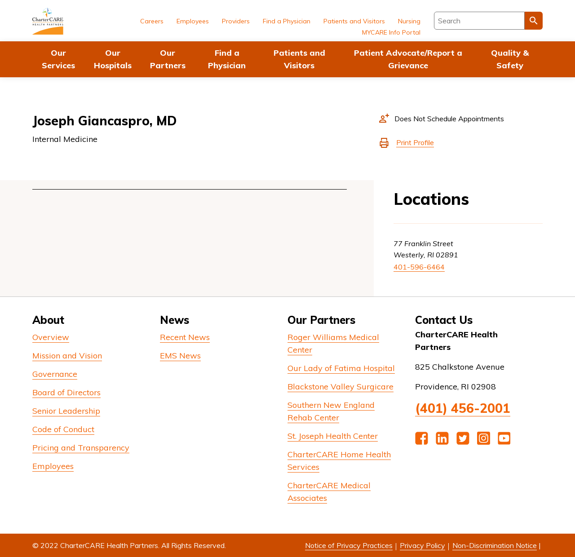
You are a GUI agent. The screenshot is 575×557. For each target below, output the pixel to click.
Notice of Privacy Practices (349, 545)
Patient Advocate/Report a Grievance (408, 59)
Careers (152, 21)
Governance (54, 374)
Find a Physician (227, 59)
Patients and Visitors (299, 59)
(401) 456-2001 (462, 408)
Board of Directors (66, 392)
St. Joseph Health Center (333, 436)
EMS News (180, 355)
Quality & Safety (510, 59)
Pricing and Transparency (80, 447)
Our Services (58, 59)
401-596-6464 (419, 266)
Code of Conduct (63, 429)
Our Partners (168, 59)
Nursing (409, 21)
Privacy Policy (422, 545)
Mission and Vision (67, 355)
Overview (50, 337)
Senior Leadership (66, 411)
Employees (193, 21)
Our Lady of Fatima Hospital (341, 368)
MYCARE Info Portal (391, 32)
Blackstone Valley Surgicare (341, 386)
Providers (236, 21)
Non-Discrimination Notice (494, 545)
